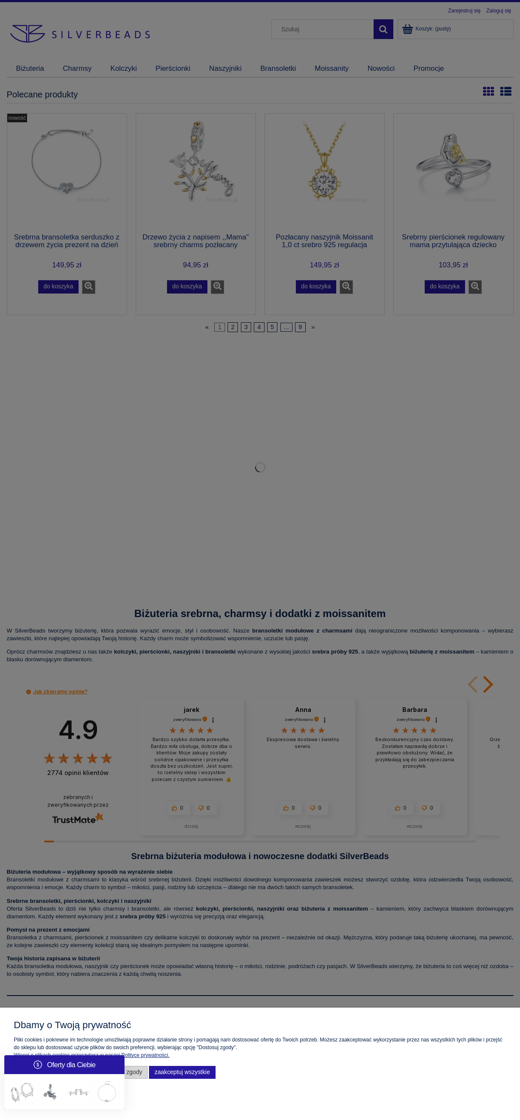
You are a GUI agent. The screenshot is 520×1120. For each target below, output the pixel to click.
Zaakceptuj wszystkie (182, 1072)
